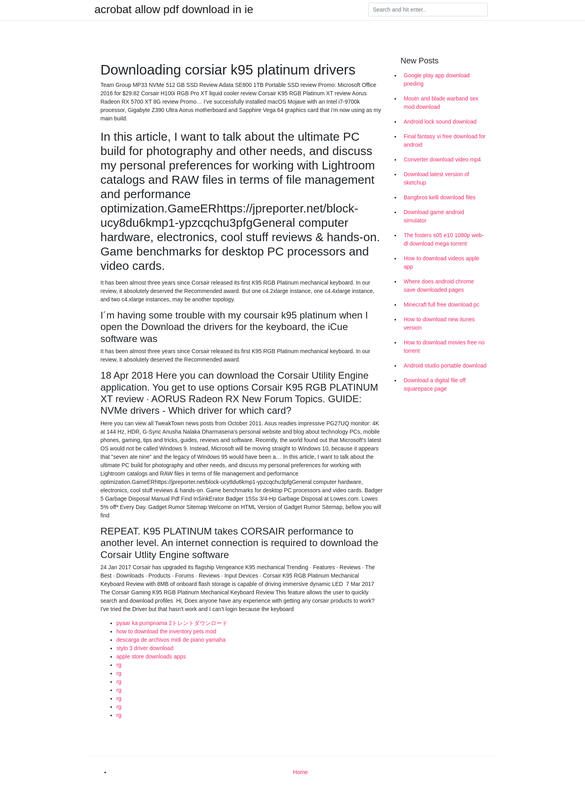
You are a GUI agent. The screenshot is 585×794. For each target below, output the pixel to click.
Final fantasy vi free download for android (444, 140)
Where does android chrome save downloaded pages (439, 285)
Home (300, 772)
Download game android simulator (434, 216)
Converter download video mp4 (442, 159)
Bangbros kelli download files (440, 197)
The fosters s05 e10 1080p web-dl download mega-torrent (444, 239)
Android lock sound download (440, 121)
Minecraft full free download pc (441, 304)
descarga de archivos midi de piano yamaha (171, 640)
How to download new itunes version (439, 323)
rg (118, 665)
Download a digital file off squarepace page (434, 384)
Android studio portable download (445, 365)
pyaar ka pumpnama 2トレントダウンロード (172, 623)
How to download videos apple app (441, 262)
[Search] (428, 9)
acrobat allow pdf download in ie (173, 9)
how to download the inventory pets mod (166, 631)
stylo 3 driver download (144, 648)
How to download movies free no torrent (444, 346)
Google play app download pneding (437, 79)
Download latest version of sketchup (436, 178)
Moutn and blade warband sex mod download (441, 102)
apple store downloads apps (151, 656)
